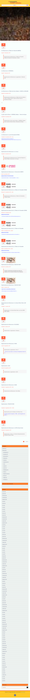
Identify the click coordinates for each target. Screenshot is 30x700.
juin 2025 (4, 505)
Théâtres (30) (5, 477)
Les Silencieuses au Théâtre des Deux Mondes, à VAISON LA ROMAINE (14, 91)
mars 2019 (4, 618)
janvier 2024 (4, 536)
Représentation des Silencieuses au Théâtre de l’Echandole (12, 246)
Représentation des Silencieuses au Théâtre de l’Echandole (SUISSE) (14, 189)
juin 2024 (4, 526)
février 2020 (4, 600)
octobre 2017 (4, 649)
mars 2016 (4, 672)
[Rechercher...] (14, 687)
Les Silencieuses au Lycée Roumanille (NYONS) (10, 134)
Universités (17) (5, 479)
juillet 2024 (4, 524)
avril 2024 (4, 530)
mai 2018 (4, 635)
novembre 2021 (5, 575)
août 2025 (4, 501)
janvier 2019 (4, 622)
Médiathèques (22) (5, 469)
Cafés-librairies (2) (5, 456)
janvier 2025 (4, 515)
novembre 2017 (5, 647)
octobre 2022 (4, 563)
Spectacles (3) (4, 448)
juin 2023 (4, 548)
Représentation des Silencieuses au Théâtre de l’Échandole (12, 228)
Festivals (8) (4, 460)
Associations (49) (5, 454)
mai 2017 (4, 657)
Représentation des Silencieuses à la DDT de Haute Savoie (12, 427)
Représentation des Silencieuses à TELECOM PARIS (11, 264)
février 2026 (4, 491)
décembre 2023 (5, 538)
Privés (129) (4, 475)
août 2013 (4, 680)
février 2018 (4, 641)
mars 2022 (4, 567)
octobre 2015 (4, 674)
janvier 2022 (4, 571)
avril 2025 (4, 509)
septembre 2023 (5, 544)
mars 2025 (4, 511)
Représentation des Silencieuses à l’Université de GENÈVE (12, 171)
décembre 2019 (5, 604)
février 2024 (4, 534)
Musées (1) (4, 471)
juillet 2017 (4, 653)
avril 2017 (4, 659)
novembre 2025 (5, 497)
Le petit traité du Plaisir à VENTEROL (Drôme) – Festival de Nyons (13, 114)
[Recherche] (27, 687)
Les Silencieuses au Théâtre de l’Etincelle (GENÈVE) (11, 50)
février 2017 (4, 663)
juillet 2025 (4, 503)
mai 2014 (4, 678)
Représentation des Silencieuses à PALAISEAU (10, 324)
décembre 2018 (5, 624)
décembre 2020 (5, 589)
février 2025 (4, 513)
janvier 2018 (4, 643)
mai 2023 (4, 550)
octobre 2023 (4, 542)
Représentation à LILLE (5, 365)
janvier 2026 (4, 493)
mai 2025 (4, 507)
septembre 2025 (5, 499)
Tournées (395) (4, 450)
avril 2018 (4, 637)
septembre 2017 (5, 651)
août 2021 (4, 581)
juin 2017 (4, 655)
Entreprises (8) (5, 458)
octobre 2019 (4, 608)
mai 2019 (4, 614)
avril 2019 (4, 616)
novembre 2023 (5, 540)
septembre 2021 (5, 579)
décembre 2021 (5, 573)
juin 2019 (4, 612)
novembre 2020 (5, 591)
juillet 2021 (4, 583)
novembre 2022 (5, 561)
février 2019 (4, 620)
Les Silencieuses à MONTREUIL (7, 70)
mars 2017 (4, 661)
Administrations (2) (5, 452)
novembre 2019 (5, 606)
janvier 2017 (4, 665)
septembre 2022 (5, 565)
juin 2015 (4, 676)
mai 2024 (4, 528)
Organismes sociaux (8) (6, 473)
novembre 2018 (5, 626)
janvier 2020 (4, 602)
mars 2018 (4, 639)
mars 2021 (4, 585)
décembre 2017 (5, 645)
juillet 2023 (4, 546)
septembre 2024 (5, 522)
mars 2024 (4, 532)
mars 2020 (4, 598)
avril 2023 (4, 552)
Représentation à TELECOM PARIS (7, 404)
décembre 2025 (5, 495)
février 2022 (4, 569)
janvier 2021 (4, 587)
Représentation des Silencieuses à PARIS (9, 343)
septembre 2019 (5, 610)
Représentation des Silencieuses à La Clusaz (9, 151)
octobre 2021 (4, 577)
